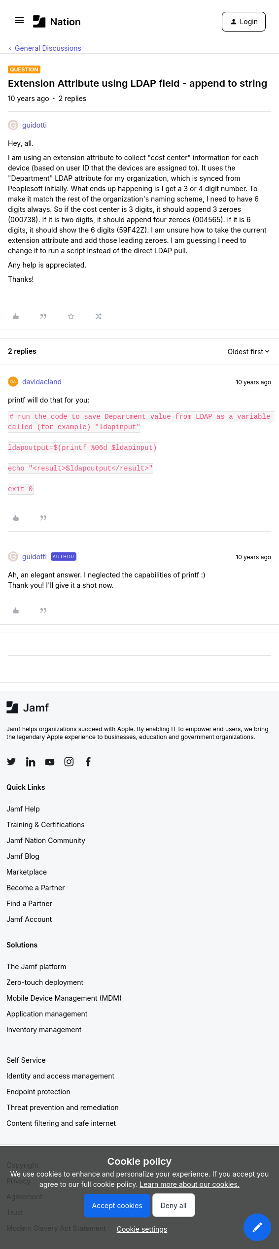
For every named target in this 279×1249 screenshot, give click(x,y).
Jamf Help (23, 809)
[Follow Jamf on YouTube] (50, 761)
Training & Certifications (45, 824)
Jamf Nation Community (45, 840)
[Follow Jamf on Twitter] (11, 762)
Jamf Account (29, 919)
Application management (46, 1014)
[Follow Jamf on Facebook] (88, 762)
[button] (19, 23)
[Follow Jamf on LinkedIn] (30, 762)
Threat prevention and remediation (62, 1107)
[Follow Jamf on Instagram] (69, 762)
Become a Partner (35, 887)
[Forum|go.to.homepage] (57, 21)
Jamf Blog (22, 856)
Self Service (26, 1060)
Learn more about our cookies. (190, 1184)
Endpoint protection (38, 1091)
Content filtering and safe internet (61, 1123)
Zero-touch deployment (44, 982)
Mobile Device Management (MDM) (64, 998)
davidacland (42, 381)
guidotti (34, 125)
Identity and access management (60, 1076)
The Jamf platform (36, 966)
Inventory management (43, 1029)
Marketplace (26, 872)
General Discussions (48, 48)
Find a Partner (29, 903)
